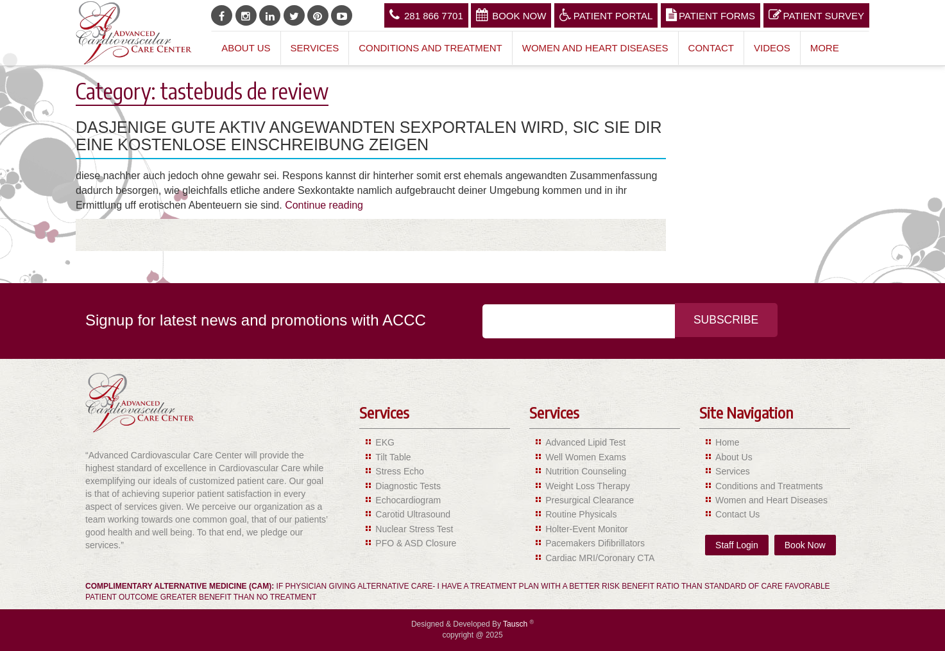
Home (727, 442)
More (824, 47)
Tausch (516, 624)
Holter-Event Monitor (586, 529)
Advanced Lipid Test (585, 442)
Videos (772, 47)
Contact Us (737, 514)
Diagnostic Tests (408, 486)
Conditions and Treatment (430, 47)
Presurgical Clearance (589, 500)
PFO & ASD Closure (415, 543)
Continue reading (324, 205)
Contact (711, 47)
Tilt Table (393, 457)
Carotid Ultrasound (412, 514)
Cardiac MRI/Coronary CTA (599, 558)
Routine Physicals (581, 514)
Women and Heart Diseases (595, 47)
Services (315, 47)
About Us (245, 47)
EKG (385, 442)
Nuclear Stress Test (414, 529)
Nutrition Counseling (585, 471)
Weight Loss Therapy (587, 486)
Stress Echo (399, 471)
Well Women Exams (585, 457)
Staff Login (736, 545)
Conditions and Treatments (768, 486)
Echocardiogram (408, 500)
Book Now (511, 14)
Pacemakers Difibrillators (595, 543)
